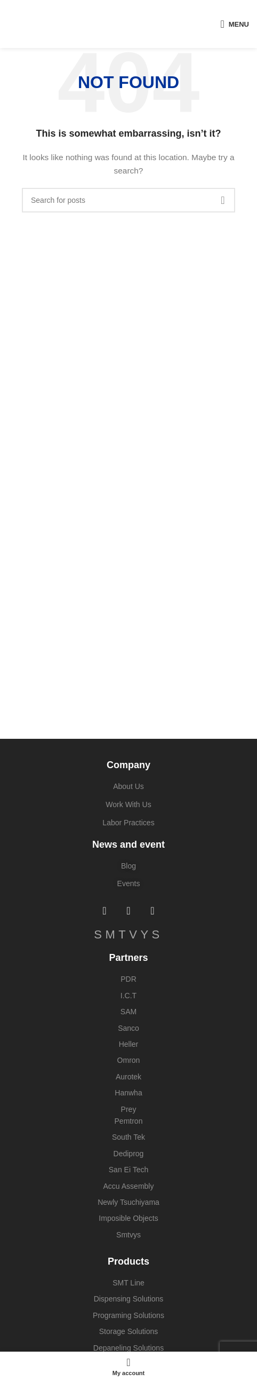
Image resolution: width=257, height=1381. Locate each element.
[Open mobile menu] (234, 24)
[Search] (128, 200)
